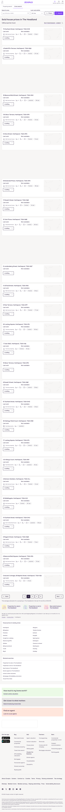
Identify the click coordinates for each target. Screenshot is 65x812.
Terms (33, 778)
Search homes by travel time (12, 704)
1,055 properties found (8, 23)
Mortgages (17, 759)
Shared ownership (19, 766)
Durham (35, 632)
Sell (28, 734)
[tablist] (12, 6)
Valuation (55, 2)
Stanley (35, 648)
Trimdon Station (37, 630)
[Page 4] (36, 596)
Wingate (35, 627)
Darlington (35, 640)
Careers (14, 778)
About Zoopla (6, 778)
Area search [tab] (18, 6)
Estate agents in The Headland (11, 670)
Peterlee (5, 632)
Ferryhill (35, 635)
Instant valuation (31, 741)
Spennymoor (36, 638)
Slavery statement (47, 778)
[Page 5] (41, 596)
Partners (41, 734)
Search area (5, 10)
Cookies (27, 778)
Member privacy (22, 784)
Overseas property (19, 747)
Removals (41, 741)
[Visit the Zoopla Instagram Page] (13, 789)
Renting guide (55, 752)
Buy (15, 734)
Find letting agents (56, 748)
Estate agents (31, 757)
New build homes (19, 738)
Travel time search (19, 750)
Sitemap (4, 784)
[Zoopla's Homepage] (28, 2)
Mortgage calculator (45, 750)
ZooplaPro (30, 764)
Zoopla (3, 617)
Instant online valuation (9, 673)
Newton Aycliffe (7, 640)
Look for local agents (10, 713)
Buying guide (17, 769)
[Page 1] (24, 596)
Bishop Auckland (7, 646)
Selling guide (30, 748)
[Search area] (16, 13)
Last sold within (35, 10)
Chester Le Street (37, 643)
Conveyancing (43, 738)
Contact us (20, 778)
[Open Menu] (2, 2)
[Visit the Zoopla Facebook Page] (3, 789)
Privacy (38, 778)
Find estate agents (19, 762)
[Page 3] (32, 596)
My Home (59, 2)
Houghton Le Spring (8, 638)
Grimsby (35, 651)
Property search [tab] (7, 6)
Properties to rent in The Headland (35, 607)
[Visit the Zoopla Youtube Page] (17, 789)
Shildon (5, 643)
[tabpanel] (32, 12)
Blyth (4, 651)
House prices (10, 617)
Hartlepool (18, 617)
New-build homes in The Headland (55, 607)
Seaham (5, 635)
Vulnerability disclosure (53, 784)
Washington (36, 646)
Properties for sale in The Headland (14, 607)
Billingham (6, 630)
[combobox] (16, 12)
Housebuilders (31, 761)
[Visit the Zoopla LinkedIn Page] (10, 789)
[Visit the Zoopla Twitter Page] (6, 789)
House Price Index (7, 678)
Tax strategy (58, 778)
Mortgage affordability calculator (12, 676)
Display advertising (34, 784)
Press (43, 784)
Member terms (12, 784)
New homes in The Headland (10, 668)
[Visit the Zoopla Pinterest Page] (20, 789)
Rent (52, 734)
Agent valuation (31, 738)
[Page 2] (28, 596)
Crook (4, 648)
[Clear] (28, 13)
